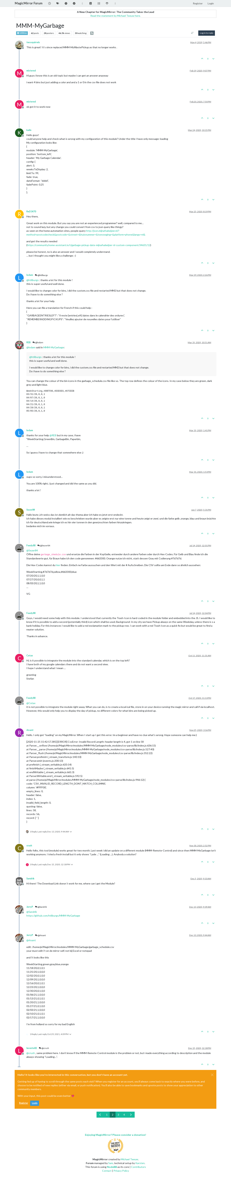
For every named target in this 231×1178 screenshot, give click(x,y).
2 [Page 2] (112, 1114)
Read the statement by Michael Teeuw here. (115, 15)
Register (23, 1103)
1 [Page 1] (107, 1114)
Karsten (140, 1163)
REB (28, 342)
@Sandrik (41, 906)
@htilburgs (41, 275)
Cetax (29, 655)
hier (58, 565)
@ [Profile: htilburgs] (32, 280)
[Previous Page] (100, 1115)
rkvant (29, 730)
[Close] (212, 1075)
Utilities (22, 33)
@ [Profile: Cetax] (30, 703)
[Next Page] (131, 1115)
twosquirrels (33, 42)
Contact (107, 1170)
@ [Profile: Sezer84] (32, 550)
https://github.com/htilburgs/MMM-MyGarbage (53, 915)
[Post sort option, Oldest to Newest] (192, 33)
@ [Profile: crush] (30, 1053)
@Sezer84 (43, 545)
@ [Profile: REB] (53, 435)
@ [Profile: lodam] (30, 347)
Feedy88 (30, 545)
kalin (28, 130)
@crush (43, 1048)
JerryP (29, 906)
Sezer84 (30, 509)
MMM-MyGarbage (53, 347)
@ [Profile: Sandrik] (31, 911)
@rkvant (40, 935)
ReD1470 (31, 211)
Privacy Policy (121, 1170)
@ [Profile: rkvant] (31, 940)
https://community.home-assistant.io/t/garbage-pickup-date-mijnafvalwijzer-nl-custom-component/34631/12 (88, 245)
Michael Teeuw (129, 1159)
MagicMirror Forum (28, 3)
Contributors (138, 1166)
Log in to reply (206, 33)
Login (34, 1103)
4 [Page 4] (124, 1114)
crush (29, 845)
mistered (31, 70)
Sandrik (30, 878)
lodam (29, 275)
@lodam (37, 342)
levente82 (31, 1048)
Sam (110, 1163)
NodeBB (112, 1166)
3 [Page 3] (118, 1114)
